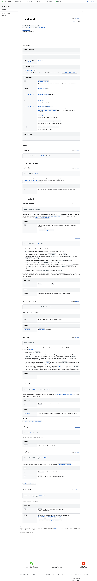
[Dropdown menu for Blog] (61, 1)
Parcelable (42, 27)
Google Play (48, 1)
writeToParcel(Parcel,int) (69, 72)
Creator (26, 61)
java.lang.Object (26, 30)
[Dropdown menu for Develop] (41, 1)
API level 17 (77, 18)
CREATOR (40, 60)
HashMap (31, 349)
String (25, 115)
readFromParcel (42, 106)
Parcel (32, 70)
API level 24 (77, 301)
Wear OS (47, 579)
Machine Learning (36, 579)
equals (40, 88)
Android (21, 576)
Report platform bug (88, 576)
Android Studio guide (75, 578)
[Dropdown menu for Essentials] (21, 1)
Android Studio (90, 1)
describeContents (43, 81)
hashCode (40, 100)
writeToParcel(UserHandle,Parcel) (47, 110)
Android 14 (60, 579)
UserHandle (31, 61)
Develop (33, 14)
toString (40, 115)
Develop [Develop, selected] (38, 1)
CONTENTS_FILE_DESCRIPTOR (42, 217)
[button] (9, 15)
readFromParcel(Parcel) (64, 464)
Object (29, 27)
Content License (57, 528)
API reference (6, 6)
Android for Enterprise (24, 579)
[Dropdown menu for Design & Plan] (32, 1)
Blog (58, 1)
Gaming (34, 576)
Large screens (48, 576)
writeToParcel (42, 121)
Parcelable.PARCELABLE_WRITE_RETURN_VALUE (49, 516)
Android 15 (60, 576)
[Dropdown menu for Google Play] (52, 1)
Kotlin (74, 21)
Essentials (16, 1)
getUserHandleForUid (43, 94)
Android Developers (26, 14)
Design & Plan (27, 1)
